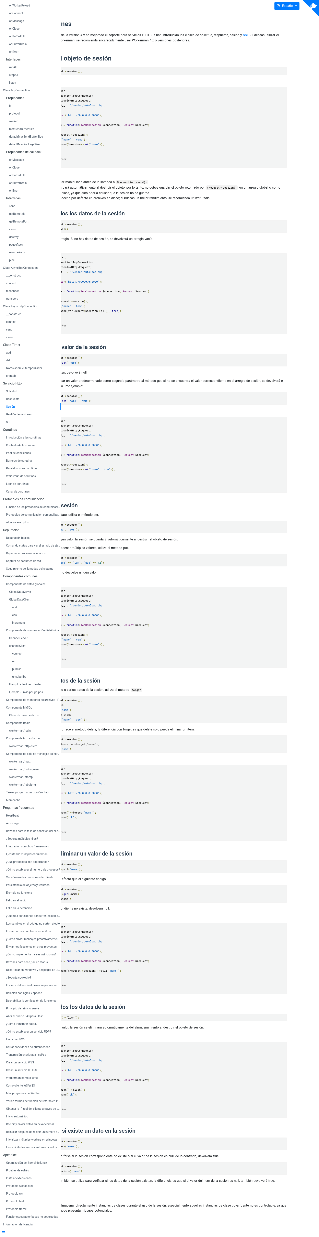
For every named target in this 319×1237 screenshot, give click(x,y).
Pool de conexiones (18, 453)
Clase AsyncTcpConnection (20, 267)
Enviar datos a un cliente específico (28, 931)
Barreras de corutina (19, 460)
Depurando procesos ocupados (26, 553)
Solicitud (11, 391)
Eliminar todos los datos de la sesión (133, 1012)
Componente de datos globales (26, 584)
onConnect (16, 13)
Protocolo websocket (19, 1185)
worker (13, 121)
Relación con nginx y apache (24, 993)
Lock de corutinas (17, 483)
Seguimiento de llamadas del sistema (30, 568)
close (12, 229)
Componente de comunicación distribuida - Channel (33, 630)
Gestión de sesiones (19, 414)
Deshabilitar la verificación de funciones (31, 1000)
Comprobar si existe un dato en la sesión (138, 1136)
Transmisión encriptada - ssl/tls (26, 1054)
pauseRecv (16, 244)
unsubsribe (19, 676)
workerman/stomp (21, 777)
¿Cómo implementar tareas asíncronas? (31, 954)
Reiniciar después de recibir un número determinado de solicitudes (33, 1131)
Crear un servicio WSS (20, 1062)
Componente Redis (18, 723)
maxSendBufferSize (21, 129)
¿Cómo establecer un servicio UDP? (28, 1031)
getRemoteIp (17, 213)
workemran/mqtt (20, 761)
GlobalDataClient (19, 599)
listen (12, 82)
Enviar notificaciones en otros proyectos (31, 946)
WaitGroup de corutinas (21, 476)
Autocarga (12, 823)
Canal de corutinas (18, 491)
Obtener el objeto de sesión (127, 63)
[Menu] (29, 1233)
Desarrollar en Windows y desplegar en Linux (33, 969)
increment (18, 622)
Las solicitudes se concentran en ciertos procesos (33, 1147)
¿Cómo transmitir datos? (21, 1023)
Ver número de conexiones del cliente (29, 877)
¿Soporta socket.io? (18, 977)
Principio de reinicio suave (22, 1008)
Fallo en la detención (19, 908)
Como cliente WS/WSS (20, 1085)
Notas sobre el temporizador (24, 368)
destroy (14, 237)
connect (11, 283)
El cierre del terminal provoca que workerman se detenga (33, 985)
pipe (12, 260)
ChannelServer (18, 638)
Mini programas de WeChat (23, 1093)
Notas (94, 1206)
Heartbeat (12, 815)
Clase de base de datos (24, 715)
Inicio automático (17, 1116)
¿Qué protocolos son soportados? (27, 861)
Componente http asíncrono (23, 738)
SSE (8, 422)
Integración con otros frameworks (27, 846)
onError (14, 51)
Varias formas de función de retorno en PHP (33, 1101)
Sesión (10, 406)
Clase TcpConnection (16, 90)
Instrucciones (107, 24)
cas (14, 615)
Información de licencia (18, 1224)
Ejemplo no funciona (19, 892)
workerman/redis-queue (24, 769)
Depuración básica (17, 537)
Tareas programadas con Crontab (27, 792)
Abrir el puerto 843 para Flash (24, 1016)
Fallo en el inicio (16, 900)
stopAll (13, 75)
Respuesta (13, 399)
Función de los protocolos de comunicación (33, 507)
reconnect (12, 291)
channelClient (17, 645)
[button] (286, 6)
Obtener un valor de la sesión (124, 352)
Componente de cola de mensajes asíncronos (33, 753)
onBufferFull (17, 36)
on (13, 661)
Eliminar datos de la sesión (121, 685)
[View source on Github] (311, 8)
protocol (14, 113)
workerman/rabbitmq (22, 784)
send (12, 206)
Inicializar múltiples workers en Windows (32, 1139)
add (8, 352)
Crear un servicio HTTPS (21, 1070)
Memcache (13, 800)
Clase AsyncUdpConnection (20, 306)
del (8, 360)
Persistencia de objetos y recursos (27, 885)
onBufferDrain (18, 44)
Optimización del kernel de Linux (26, 1162)
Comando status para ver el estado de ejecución (33, 545)
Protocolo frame (16, 1209)
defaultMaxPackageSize (24, 144)
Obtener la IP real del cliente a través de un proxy (33, 1108)
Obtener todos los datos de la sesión (133, 218)
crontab (11, 375)
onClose (14, 28)
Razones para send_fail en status (27, 962)
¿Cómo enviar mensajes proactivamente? (32, 939)
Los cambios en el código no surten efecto (33, 923)
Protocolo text (15, 1201)
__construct (13, 275)
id (10, 105)
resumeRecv (17, 252)
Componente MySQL (19, 707)
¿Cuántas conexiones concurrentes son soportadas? (33, 915)
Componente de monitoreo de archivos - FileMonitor (33, 699)
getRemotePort (18, 221)
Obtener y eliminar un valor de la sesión (137, 859)
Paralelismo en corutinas (21, 468)
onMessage (16, 21)
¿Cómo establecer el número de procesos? (33, 869)
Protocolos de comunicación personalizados (33, 514)
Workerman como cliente (22, 1077)
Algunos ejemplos (17, 522)
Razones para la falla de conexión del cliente (33, 831)
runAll (12, 67)
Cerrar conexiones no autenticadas (28, 1047)
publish (16, 669)
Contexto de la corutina (20, 445)
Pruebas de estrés (17, 1170)
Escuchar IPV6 (15, 1039)
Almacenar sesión (110, 510)
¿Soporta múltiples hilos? (22, 838)
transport (12, 298)
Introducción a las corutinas (23, 437)
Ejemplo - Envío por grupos (26, 692)
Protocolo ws (14, 1193)
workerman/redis (20, 730)
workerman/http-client (23, 746)
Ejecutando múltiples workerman (27, 854)
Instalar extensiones (19, 1178)
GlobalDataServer (20, 591)
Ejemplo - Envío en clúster (25, 684)
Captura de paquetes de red (23, 561)
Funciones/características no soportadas (32, 1216)
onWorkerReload (19, 5)
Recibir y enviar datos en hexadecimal (30, 1124)
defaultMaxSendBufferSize (26, 136)
